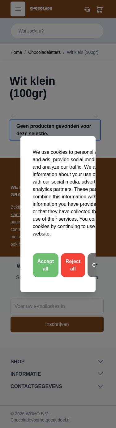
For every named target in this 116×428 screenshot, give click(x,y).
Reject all (73, 265)
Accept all (45, 265)
